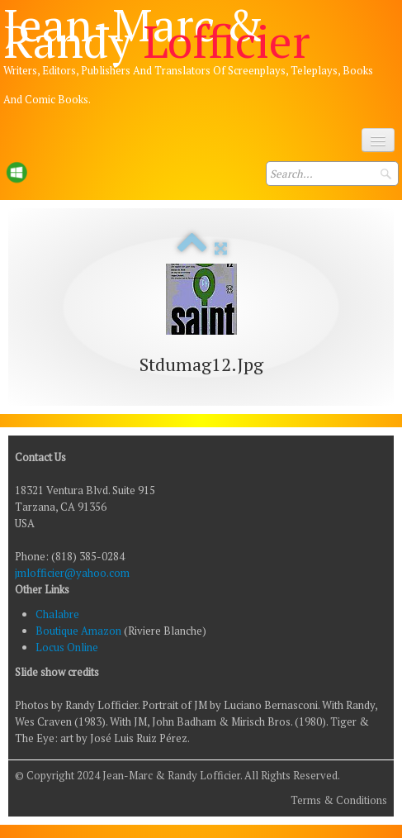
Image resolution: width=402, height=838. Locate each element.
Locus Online (66, 647)
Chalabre (57, 614)
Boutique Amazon (79, 630)
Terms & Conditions (339, 800)
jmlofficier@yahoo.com (72, 572)
